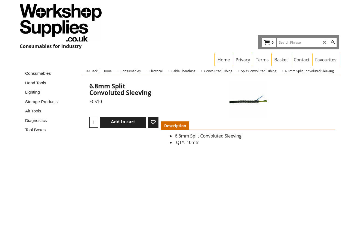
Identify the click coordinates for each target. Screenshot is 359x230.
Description (175, 125)
